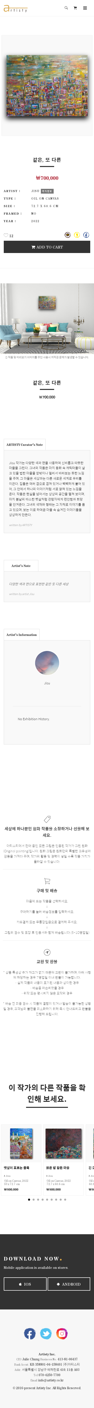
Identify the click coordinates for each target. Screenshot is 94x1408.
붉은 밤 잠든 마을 (57, 1167)
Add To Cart (47, 247)
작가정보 (47, 191)
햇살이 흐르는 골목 (16, 1167)
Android (69, 1284)
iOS (25, 1284)
